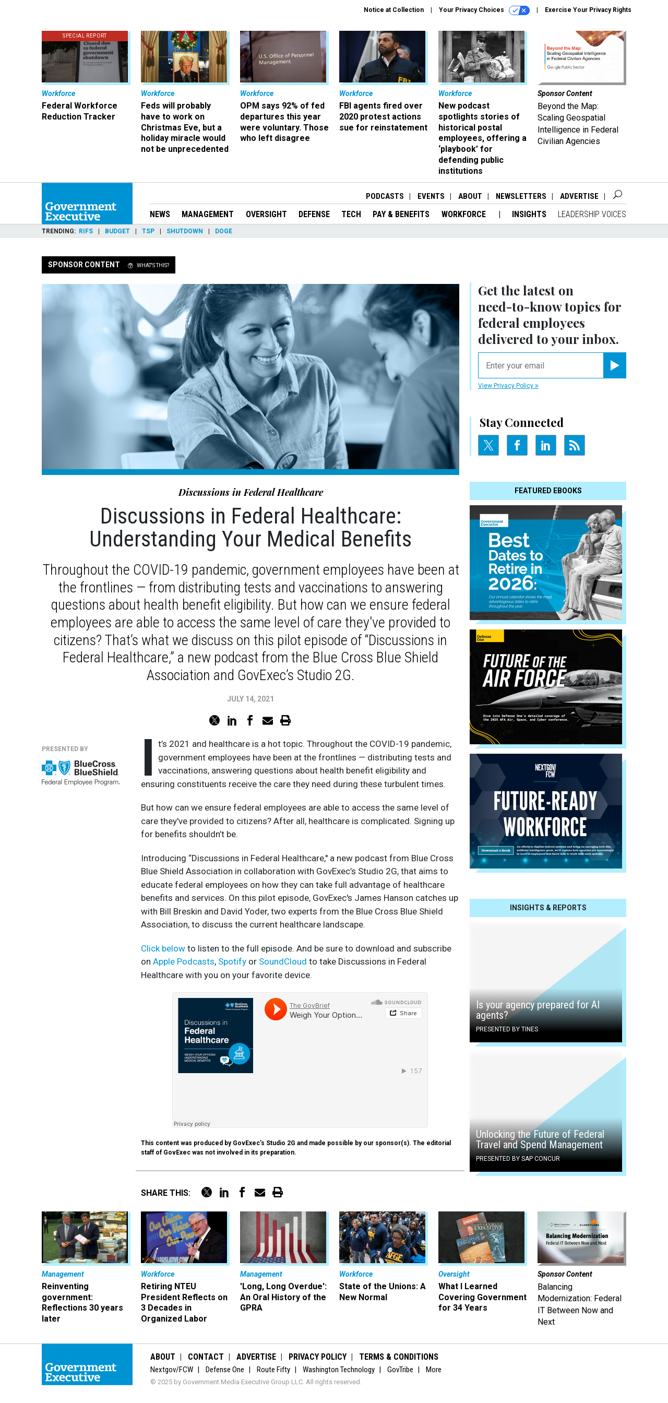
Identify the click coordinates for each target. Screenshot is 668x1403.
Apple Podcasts (183, 961)
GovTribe (400, 1369)
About (470, 196)
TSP (148, 231)
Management (208, 214)
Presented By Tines (507, 1029)
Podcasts (385, 196)
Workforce (465, 214)
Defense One (225, 1369)
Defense (314, 214)
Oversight (266, 214)
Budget (117, 231)
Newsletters (521, 196)
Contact (206, 1357)
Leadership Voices (592, 214)
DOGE (223, 231)
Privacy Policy (318, 1357)
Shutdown (184, 231)
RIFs (86, 231)
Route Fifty (273, 1369)
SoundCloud (283, 961)
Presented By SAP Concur (518, 1158)
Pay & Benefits (401, 214)
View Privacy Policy (508, 385)
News (160, 214)
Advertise (579, 196)
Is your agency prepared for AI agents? (538, 1009)
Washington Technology (339, 1369)
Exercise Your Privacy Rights (588, 10)
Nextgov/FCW (171, 1369)
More (434, 1369)
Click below (163, 948)
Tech (351, 214)
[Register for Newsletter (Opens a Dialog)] (614, 365)
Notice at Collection (394, 10)
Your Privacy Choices (484, 10)
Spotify (232, 961)
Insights (529, 214)
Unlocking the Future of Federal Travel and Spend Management (540, 1139)
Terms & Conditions (398, 1357)
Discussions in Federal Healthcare (250, 492)
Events (431, 196)
